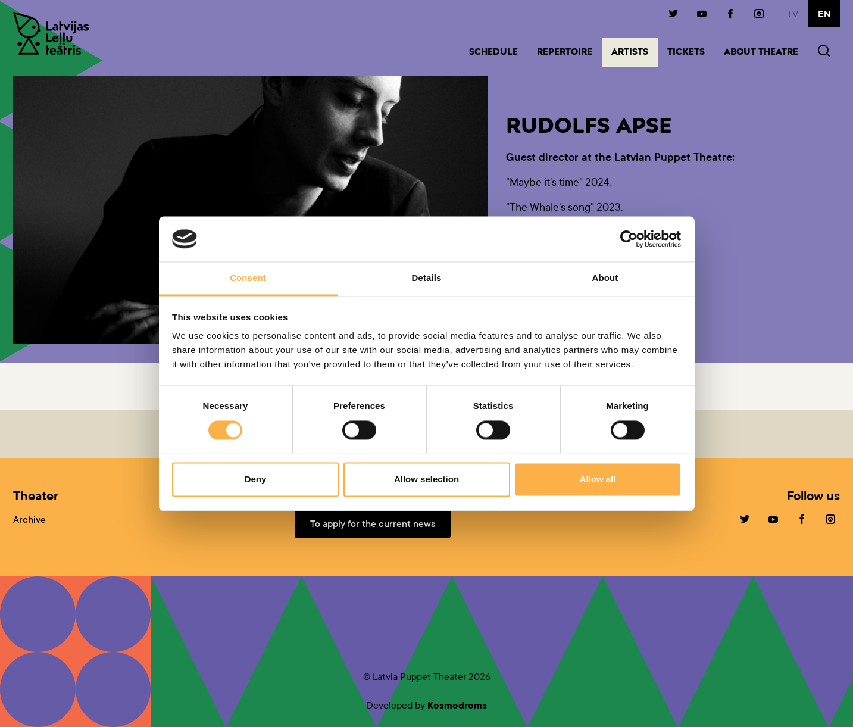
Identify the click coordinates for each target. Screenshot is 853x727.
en (824, 14)
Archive (29, 519)
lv (793, 14)
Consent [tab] (248, 278)
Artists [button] (634, 51)
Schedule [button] (493, 52)
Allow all (598, 480)
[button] (824, 52)
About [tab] (605, 278)
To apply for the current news (372, 523)
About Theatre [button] (761, 52)
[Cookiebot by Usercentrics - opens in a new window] (629, 239)
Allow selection (426, 480)
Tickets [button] (686, 52)
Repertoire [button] (564, 52)
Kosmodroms (457, 705)
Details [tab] (427, 278)
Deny (256, 480)
